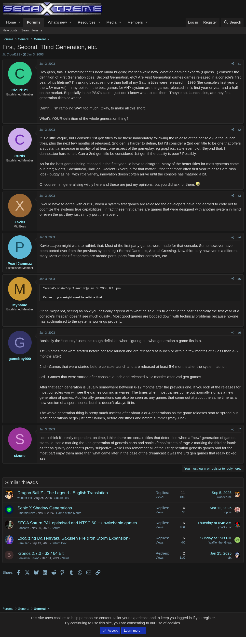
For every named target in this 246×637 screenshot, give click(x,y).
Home (11, 22)
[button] (19, 22)
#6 (239, 332)
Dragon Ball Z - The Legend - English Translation (62, 493)
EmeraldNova (26, 513)
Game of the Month (68, 513)
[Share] (233, 64)
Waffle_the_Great (220, 542)
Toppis (227, 512)
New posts (9, 30)
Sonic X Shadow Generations (44, 508)
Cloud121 (13, 54)
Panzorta (23, 528)
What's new (57, 22)
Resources (87, 22)
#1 (239, 64)
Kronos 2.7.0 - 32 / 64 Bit (40, 553)
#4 (239, 237)
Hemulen (23, 543)
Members (135, 22)
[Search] (232, 22)
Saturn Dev (61, 498)
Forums (34, 22)
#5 (239, 279)
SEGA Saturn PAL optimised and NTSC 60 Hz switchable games (77, 523)
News (65, 558)
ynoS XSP (225, 527)
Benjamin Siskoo (28, 558)
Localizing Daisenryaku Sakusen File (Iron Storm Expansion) (73, 538)
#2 (239, 130)
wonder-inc (24, 498)
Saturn (56, 528)
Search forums (31, 30)
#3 (239, 196)
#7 (239, 429)
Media (111, 22)
